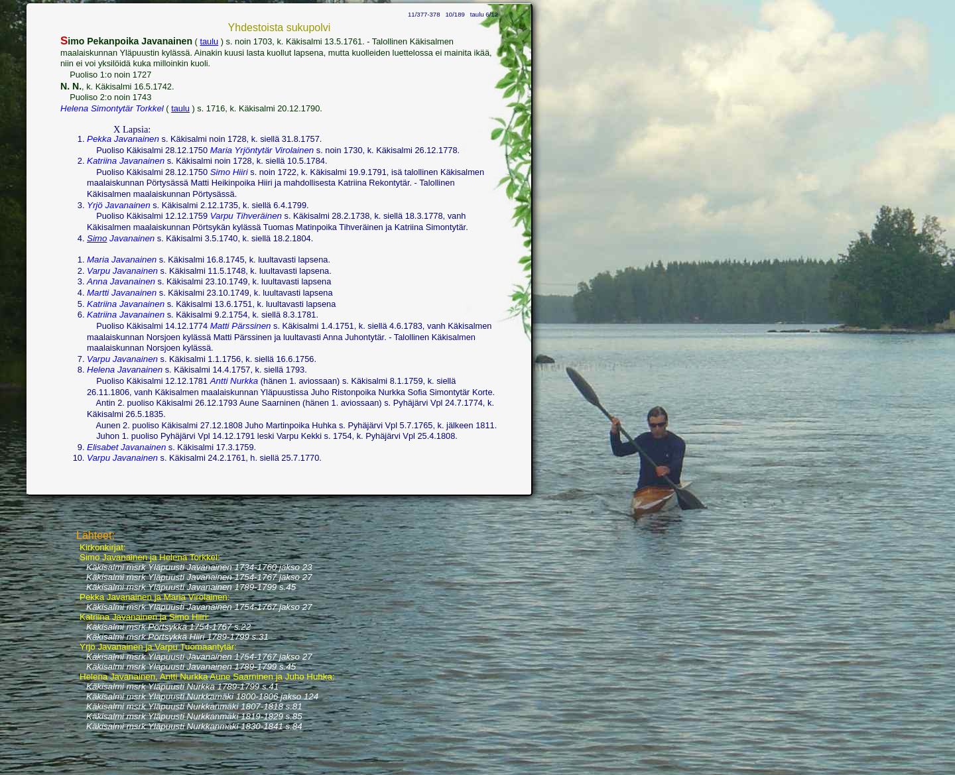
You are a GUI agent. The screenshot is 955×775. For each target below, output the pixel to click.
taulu (209, 41)
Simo (97, 238)
